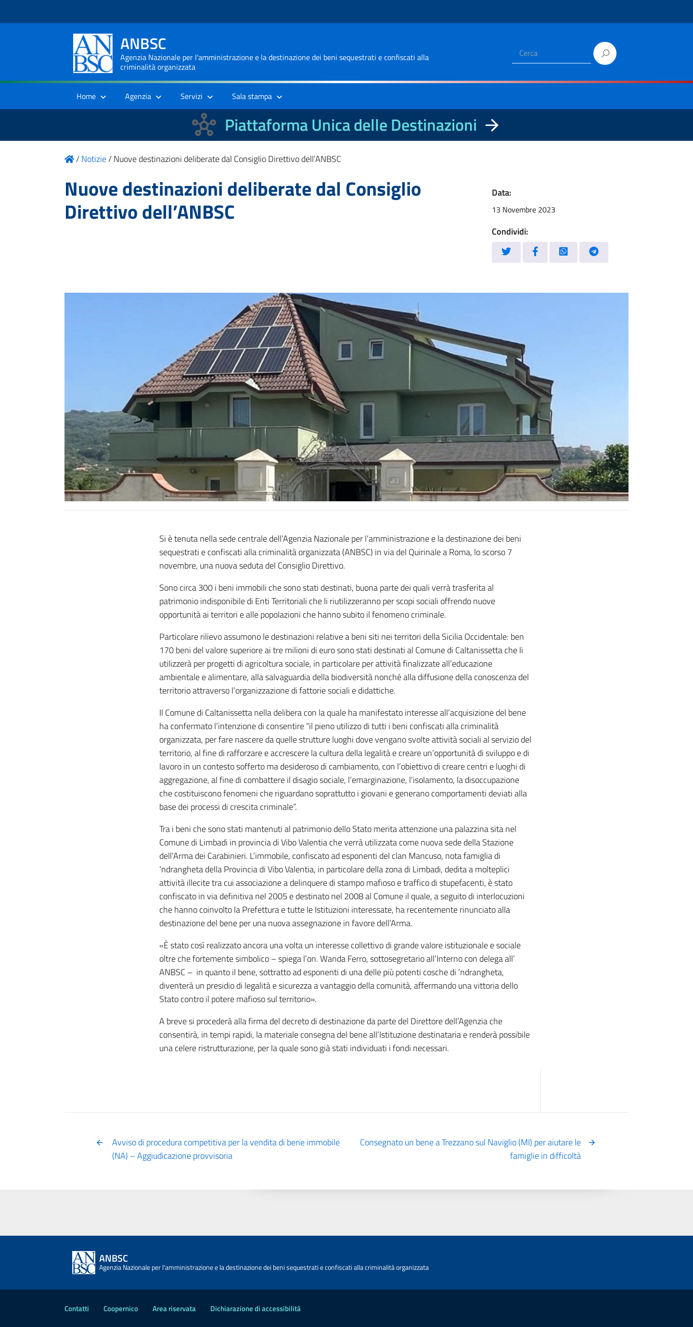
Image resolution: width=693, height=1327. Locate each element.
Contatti (76, 1308)
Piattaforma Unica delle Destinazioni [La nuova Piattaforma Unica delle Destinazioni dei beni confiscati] (351, 124)
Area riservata (174, 1308)
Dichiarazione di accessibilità (255, 1308)
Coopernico (120, 1308)
